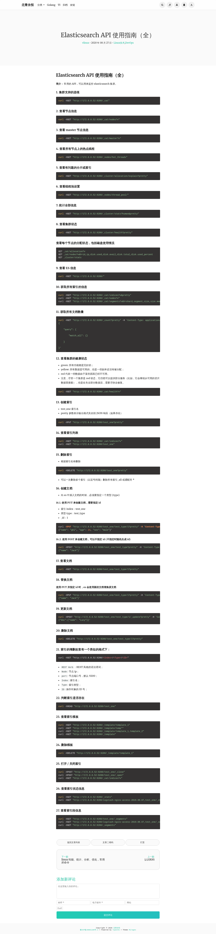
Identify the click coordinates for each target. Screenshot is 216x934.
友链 (72, 4)
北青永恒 (28, 5)
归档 (65, 4)
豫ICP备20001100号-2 (89, 930)
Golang (51, 4)
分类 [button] (40, 4)
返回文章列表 (73, 842)
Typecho (116, 930)
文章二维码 (108, 842)
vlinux (85, 42)
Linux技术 (119, 42)
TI (59, 4)
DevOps (129, 42)
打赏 (142, 842)
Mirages (132, 930)
